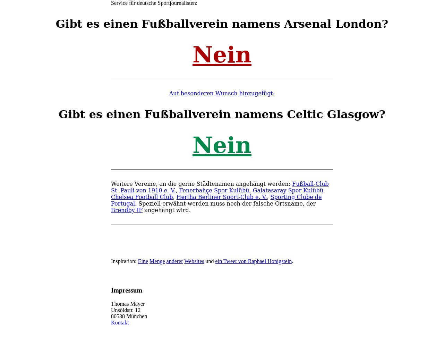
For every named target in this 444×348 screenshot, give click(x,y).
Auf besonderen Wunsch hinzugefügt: (222, 93)
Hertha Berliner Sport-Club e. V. (222, 197)
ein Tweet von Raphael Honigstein (253, 261)
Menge (157, 261)
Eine (143, 261)
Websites (194, 261)
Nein (222, 55)
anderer (174, 261)
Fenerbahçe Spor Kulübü (214, 190)
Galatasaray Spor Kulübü (288, 190)
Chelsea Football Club (142, 197)
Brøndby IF (127, 210)
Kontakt (120, 322)
